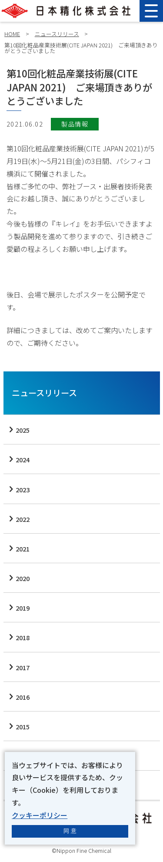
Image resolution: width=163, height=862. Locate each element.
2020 (23, 578)
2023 (23, 489)
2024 (23, 459)
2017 (23, 667)
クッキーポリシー (39, 815)
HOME (12, 34)
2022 (23, 519)
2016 (23, 697)
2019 (23, 607)
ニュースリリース (57, 34)
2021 (23, 548)
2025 (23, 429)
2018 (23, 637)
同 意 (70, 831)
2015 (23, 726)
